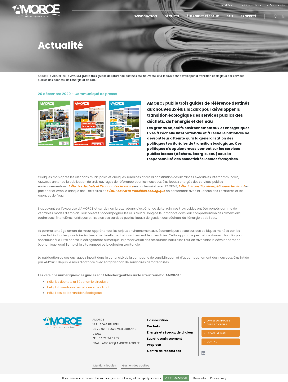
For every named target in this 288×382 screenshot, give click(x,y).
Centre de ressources (164, 351)
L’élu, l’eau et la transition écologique (74, 293)
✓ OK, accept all (176, 378)
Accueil (43, 76)
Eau (230, 16)
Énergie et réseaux (203, 16)
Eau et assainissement (164, 338)
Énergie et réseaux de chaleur (170, 332)
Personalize (199, 378)
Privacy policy (218, 378)
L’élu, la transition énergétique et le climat (78, 287)
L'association (144, 16)
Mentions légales (104, 365)
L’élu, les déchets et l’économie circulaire (78, 282)
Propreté (249, 16)
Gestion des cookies (135, 365)
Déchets (172, 16)
